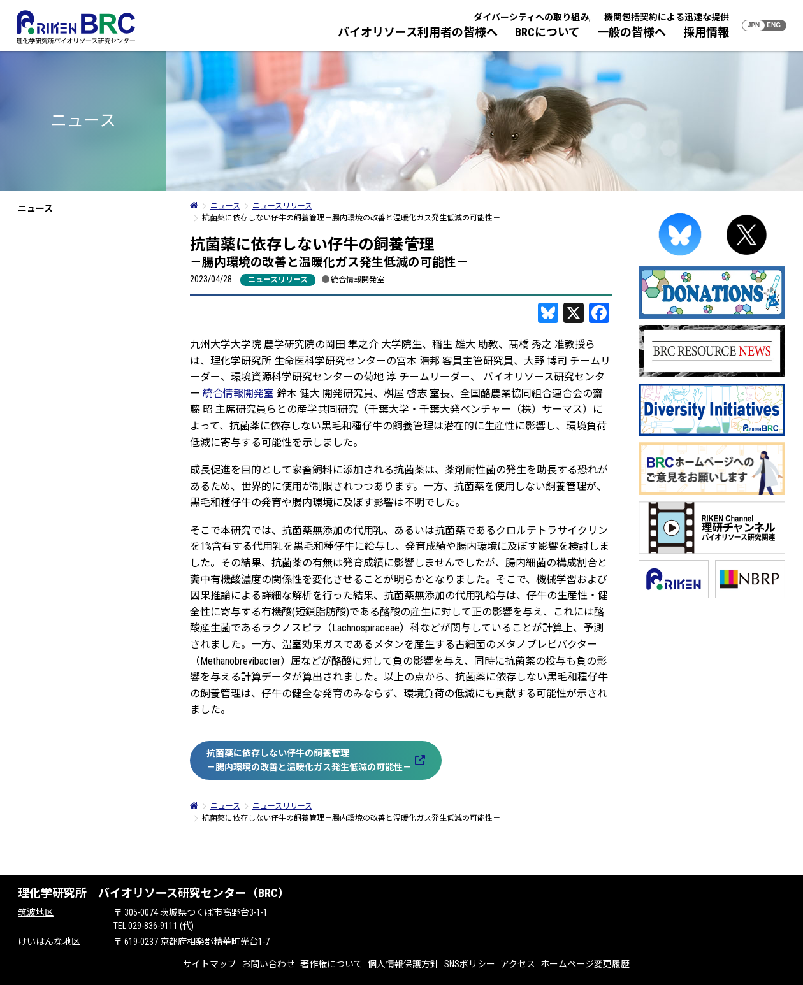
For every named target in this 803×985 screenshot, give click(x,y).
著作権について (331, 964)
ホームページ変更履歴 (585, 964)
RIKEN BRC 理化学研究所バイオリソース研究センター (76, 27)
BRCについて (547, 32)
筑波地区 (36, 912)
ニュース (35, 208)
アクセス (517, 964)
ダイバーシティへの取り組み (531, 17)
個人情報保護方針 (403, 964)
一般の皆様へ (631, 32)
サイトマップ (209, 964)
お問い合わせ (268, 964)
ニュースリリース (278, 279)
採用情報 (706, 32)
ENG (774, 25)
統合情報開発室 (357, 279)
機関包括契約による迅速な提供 (666, 17)
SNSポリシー (469, 964)
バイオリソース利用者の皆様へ (418, 32)
